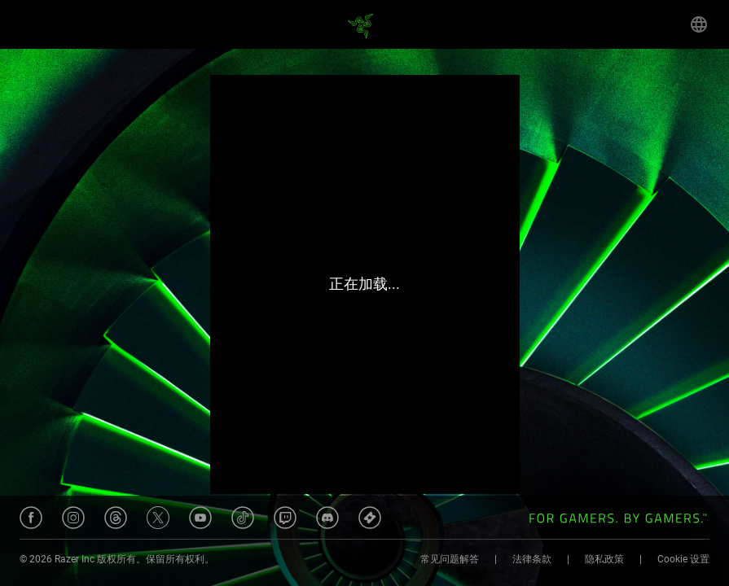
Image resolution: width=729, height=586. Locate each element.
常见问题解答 (449, 559)
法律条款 (531, 559)
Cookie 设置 (683, 559)
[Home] (365, 24)
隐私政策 (604, 559)
